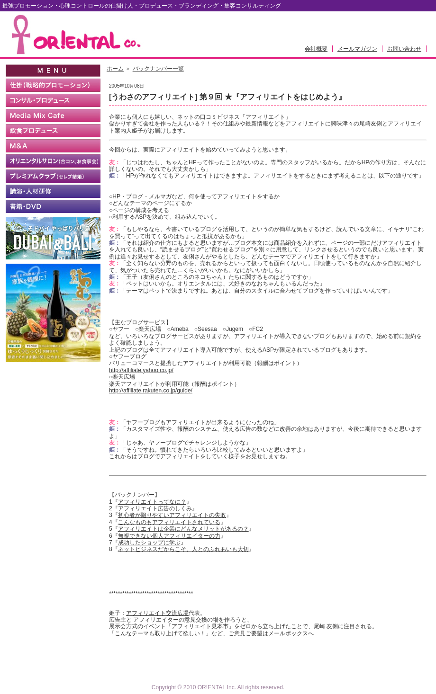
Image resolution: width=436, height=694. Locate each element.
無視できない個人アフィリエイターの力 (169, 536)
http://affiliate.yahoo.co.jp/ (141, 370)
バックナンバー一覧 (158, 68)
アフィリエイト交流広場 (157, 613)
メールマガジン (357, 48)
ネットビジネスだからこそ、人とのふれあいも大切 (183, 549)
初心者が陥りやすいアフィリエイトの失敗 (172, 515)
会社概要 (316, 48)
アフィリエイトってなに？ (152, 501)
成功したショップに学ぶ (149, 542)
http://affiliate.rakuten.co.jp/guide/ (150, 390)
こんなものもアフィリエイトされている (169, 522)
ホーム (115, 68)
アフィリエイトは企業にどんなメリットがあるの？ (183, 528)
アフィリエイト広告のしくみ (155, 508)
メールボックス (288, 633)
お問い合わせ (404, 48)
